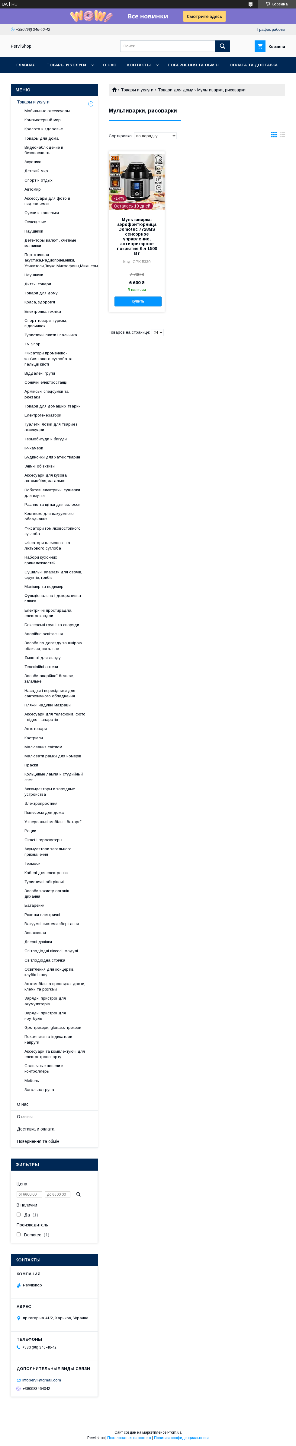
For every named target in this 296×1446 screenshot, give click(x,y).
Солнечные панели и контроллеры (43, 1068)
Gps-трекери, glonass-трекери (52, 1027)
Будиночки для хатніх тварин (52, 457)
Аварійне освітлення (43, 634)
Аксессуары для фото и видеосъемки (47, 201)
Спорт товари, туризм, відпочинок (45, 323)
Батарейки (34, 905)
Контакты (139, 65)
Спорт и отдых (38, 180)
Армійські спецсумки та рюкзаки (46, 394)
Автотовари (35, 728)
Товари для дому (175, 89)
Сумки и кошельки (41, 213)
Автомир (32, 189)
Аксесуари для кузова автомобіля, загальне (45, 478)
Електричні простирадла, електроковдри (48, 613)
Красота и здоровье (43, 129)
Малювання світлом (43, 747)
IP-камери (33, 448)
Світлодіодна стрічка (44, 960)
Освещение (35, 222)
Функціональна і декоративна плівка (52, 598)
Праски (31, 765)
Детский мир (36, 171)
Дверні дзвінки (38, 942)
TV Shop (32, 344)
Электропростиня (40, 803)
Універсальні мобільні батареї (53, 822)
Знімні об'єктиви (39, 466)
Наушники (33, 231)
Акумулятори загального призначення (48, 852)
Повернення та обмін (193, 65)
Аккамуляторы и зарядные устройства (49, 792)
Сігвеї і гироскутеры (43, 840)
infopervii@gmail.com (41, 1380)
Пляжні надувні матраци (47, 705)
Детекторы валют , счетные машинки (50, 243)
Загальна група (39, 1089)
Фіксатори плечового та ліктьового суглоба (47, 545)
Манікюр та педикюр (43, 586)
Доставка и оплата (35, 1129)
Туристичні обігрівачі (44, 882)
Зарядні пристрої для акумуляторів (45, 1001)
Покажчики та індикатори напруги (48, 1039)
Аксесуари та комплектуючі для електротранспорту (54, 1054)
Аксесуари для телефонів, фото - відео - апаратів (54, 717)
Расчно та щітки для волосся (52, 504)
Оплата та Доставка (254, 65)
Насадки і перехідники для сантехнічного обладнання (49, 693)
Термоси (32, 863)
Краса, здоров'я (39, 302)
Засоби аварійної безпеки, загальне (49, 678)
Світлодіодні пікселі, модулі (51, 951)
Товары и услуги (66, 65)
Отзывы (25, 1116)
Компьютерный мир (42, 120)
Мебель (31, 1080)
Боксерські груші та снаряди (51, 625)
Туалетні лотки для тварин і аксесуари (50, 427)
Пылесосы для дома (44, 812)
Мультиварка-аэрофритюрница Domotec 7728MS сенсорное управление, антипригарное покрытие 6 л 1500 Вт (137, 236)
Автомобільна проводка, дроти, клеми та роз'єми (54, 986)
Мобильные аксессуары (47, 111)
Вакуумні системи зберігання (51, 923)
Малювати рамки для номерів (52, 756)
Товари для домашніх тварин (52, 406)
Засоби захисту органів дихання (46, 894)
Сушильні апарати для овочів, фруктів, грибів (53, 575)
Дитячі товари (37, 284)
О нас (109, 65)
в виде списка (282, 136)
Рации (30, 831)
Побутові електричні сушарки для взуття (52, 493)
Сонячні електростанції (46, 382)
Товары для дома (41, 138)
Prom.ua (174, 1432)
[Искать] (222, 46)
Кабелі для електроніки (46, 872)
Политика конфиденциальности (181, 1438)
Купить (138, 301)
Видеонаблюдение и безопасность (43, 150)
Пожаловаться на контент (129, 1438)
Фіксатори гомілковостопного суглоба (52, 531)
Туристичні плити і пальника (50, 335)
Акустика (32, 162)
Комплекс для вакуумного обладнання (49, 516)
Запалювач (35, 933)
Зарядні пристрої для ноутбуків (45, 1016)
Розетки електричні (42, 914)
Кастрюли (33, 738)
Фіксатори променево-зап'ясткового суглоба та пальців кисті (48, 358)
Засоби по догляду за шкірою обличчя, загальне (53, 646)
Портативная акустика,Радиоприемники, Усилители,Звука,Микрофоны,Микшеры (61, 260)
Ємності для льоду (42, 657)
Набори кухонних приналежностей (40, 560)
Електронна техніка (42, 311)
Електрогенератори (42, 415)
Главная (26, 65)
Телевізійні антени (41, 666)
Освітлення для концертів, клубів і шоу (49, 972)
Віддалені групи (39, 373)
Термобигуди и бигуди (45, 439)
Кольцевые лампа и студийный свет (53, 777)
